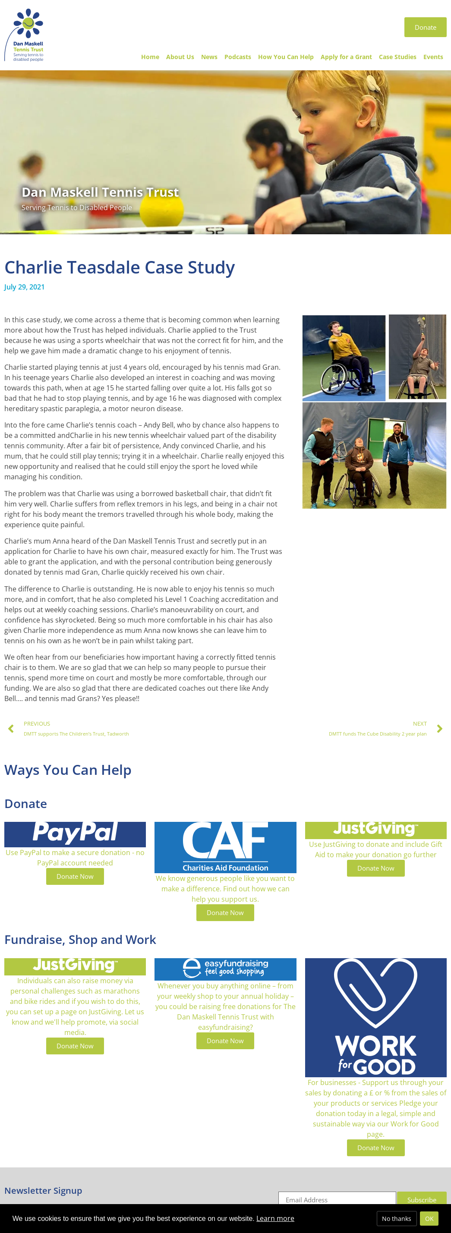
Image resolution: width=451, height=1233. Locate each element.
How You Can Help (286, 57)
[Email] (337, 1200)
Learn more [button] (275, 1218)
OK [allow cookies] (429, 1218)
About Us (180, 57)
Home (150, 57)
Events (433, 57)
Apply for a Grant (346, 57)
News (209, 57)
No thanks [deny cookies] (396, 1218)
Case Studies (397, 57)
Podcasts (237, 57)
